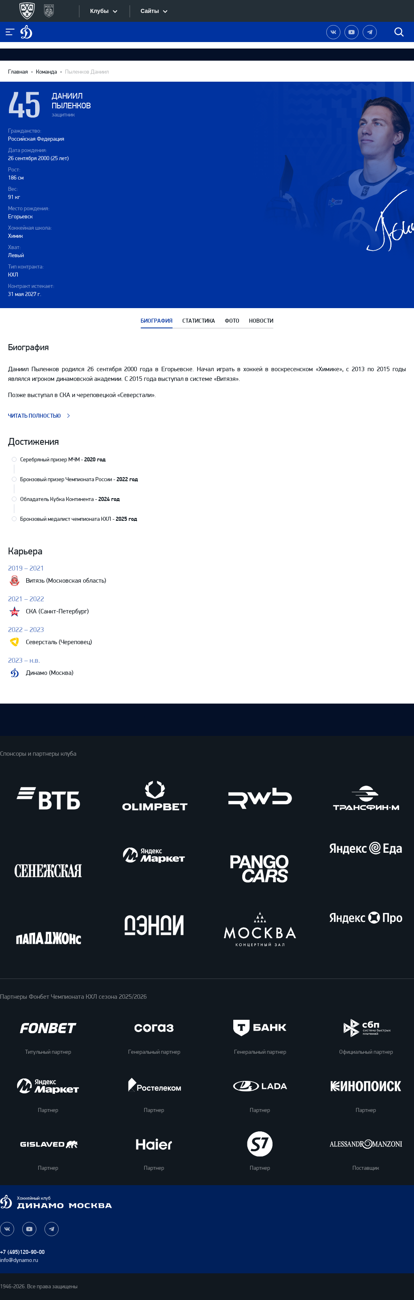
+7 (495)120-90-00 (22, 1252)
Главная (18, 72)
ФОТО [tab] (232, 321)
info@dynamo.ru (19, 1260)
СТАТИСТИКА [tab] (198, 321)
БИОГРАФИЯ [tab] (157, 321)
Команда (46, 72)
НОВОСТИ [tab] (261, 321)
